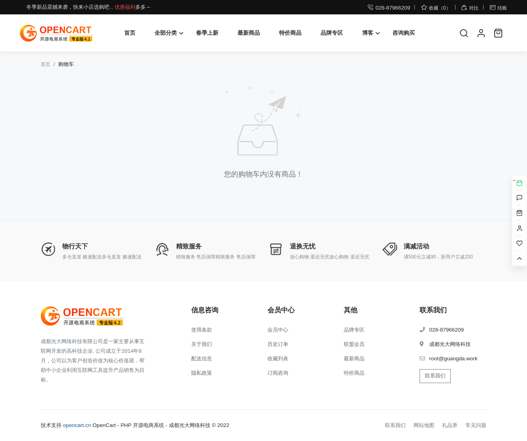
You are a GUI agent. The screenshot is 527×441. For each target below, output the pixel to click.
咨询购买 (403, 33)
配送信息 (201, 359)
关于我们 (201, 344)
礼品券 (450, 425)
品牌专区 (332, 33)
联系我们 (435, 376)
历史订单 (277, 344)
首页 (129, 33)
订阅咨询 (277, 373)
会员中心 (277, 330)
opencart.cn (77, 425)
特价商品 (290, 33)
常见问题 (476, 425)
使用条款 (201, 330)
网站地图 (424, 425)
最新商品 (249, 33)
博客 (367, 33)
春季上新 (207, 33)
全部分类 (166, 33)
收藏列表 (277, 359)
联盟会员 (354, 344)
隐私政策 (201, 373)
